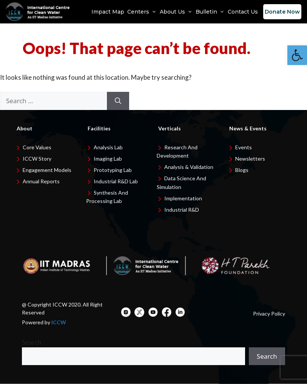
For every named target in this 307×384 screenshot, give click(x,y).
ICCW (58, 322)
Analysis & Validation (188, 167)
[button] (297, 55)
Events (243, 147)
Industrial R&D (181, 209)
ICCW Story (37, 158)
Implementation (183, 198)
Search (31, 342)
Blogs (241, 170)
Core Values (37, 147)
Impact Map (107, 11)
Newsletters (250, 158)
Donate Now (282, 11)
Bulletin (210, 12)
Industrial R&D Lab (116, 181)
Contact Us (243, 11)
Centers (142, 12)
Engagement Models (47, 170)
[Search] (118, 101)
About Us (176, 12)
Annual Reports (41, 181)
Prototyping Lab (113, 170)
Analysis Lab (108, 147)
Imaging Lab (108, 158)
